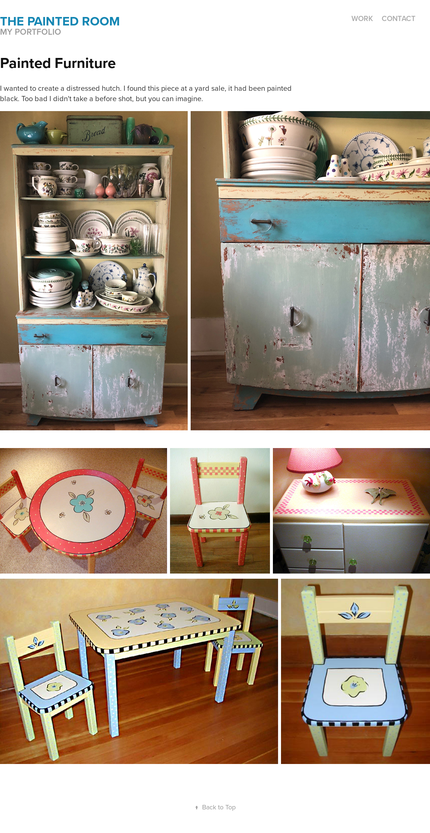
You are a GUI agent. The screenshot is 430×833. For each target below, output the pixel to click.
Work (362, 18)
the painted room (60, 21)
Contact (399, 18)
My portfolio (30, 31)
